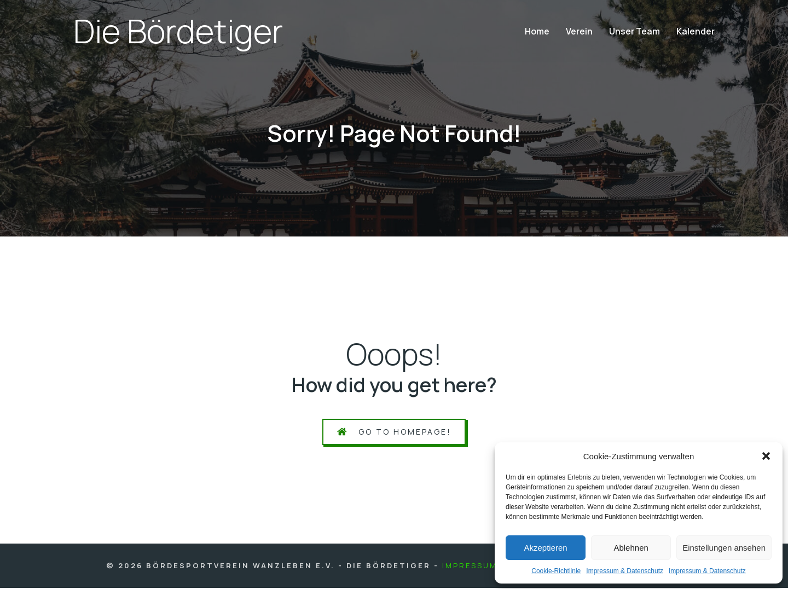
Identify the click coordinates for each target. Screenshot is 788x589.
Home (537, 32)
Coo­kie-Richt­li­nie (556, 571)
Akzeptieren (545, 547)
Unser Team (634, 32)
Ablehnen (630, 547)
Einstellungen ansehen (724, 547)
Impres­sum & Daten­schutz (624, 571)
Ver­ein (579, 32)
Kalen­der (695, 32)
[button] (766, 456)
